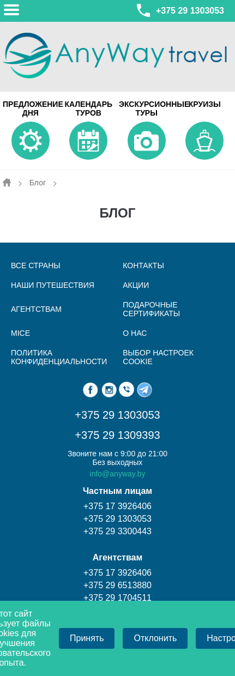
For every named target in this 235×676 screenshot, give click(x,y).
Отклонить (155, 638)
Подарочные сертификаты (151, 309)
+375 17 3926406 (117, 506)
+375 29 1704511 (117, 597)
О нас (135, 333)
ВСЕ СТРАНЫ (36, 265)
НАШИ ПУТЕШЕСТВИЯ (52, 285)
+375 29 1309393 (117, 435)
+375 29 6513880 (117, 585)
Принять (87, 638)
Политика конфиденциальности (59, 357)
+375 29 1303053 (179, 10)
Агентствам (36, 309)
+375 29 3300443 (117, 531)
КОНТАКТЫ (143, 265)
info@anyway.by (118, 473)
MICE (20, 333)
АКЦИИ (136, 285)
